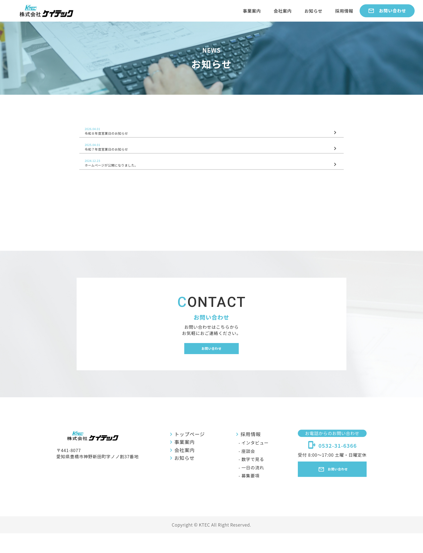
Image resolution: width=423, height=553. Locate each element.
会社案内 (283, 11)
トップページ (186, 453)
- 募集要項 (246, 495)
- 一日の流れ (249, 487)
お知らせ (313, 11)
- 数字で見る (249, 479)
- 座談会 (244, 470)
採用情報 (344, 11)
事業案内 (252, 11)
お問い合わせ (387, 10)
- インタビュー (251, 462)
